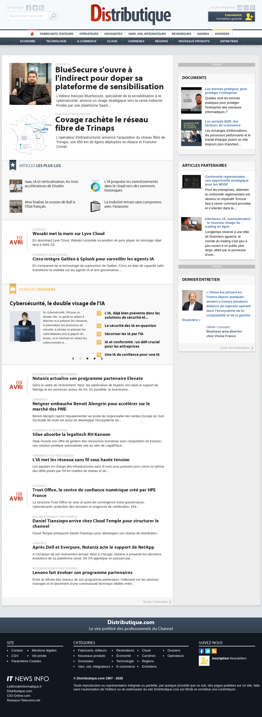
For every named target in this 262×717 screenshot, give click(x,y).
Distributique (131, 15)
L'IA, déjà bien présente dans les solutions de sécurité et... (132, 315)
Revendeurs (181, 33)
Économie (27, 41)
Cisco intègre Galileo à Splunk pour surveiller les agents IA (93, 259)
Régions (161, 41)
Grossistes (113, 33)
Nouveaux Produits (194, 41)
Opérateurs (89, 33)
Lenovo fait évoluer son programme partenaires (82, 572)
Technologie (56, 41)
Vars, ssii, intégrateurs (94, 666)
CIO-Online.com (18, 696)
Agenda (203, 33)
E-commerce (87, 41)
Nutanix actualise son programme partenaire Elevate (87, 378)
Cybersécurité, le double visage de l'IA (57, 303)
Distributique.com (19, 691)
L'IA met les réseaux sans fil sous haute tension (81, 459)
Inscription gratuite (229, 16)
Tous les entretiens (235, 348)
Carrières (136, 41)
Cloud (112, 41)
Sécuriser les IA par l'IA (124, 334)
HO (32, 33)
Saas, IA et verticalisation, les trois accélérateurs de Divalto (51, 184)
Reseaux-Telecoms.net (23, 700)
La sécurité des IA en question (130, 326)
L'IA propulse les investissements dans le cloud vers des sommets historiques (131, 186)
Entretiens (229, 41)
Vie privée (39, 656)
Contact (17, 650)
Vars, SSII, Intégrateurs (147, 33)
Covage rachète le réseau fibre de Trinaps (101, 124)
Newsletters (229, 658)
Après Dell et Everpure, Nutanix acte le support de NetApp (93, 547)
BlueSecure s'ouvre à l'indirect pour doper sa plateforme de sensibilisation (109, 78)
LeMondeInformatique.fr (24, 686)
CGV (15, 656)
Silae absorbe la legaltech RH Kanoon (71, 434)
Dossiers (222, 33)
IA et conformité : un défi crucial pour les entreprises (132, 344)
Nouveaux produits (91, 656)
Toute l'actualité (155, 602)
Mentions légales (44, 650)
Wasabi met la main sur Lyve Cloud (68, 233)
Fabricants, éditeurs (56, 33)
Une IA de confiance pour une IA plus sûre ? (132, 356)
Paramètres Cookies (26, 661)
